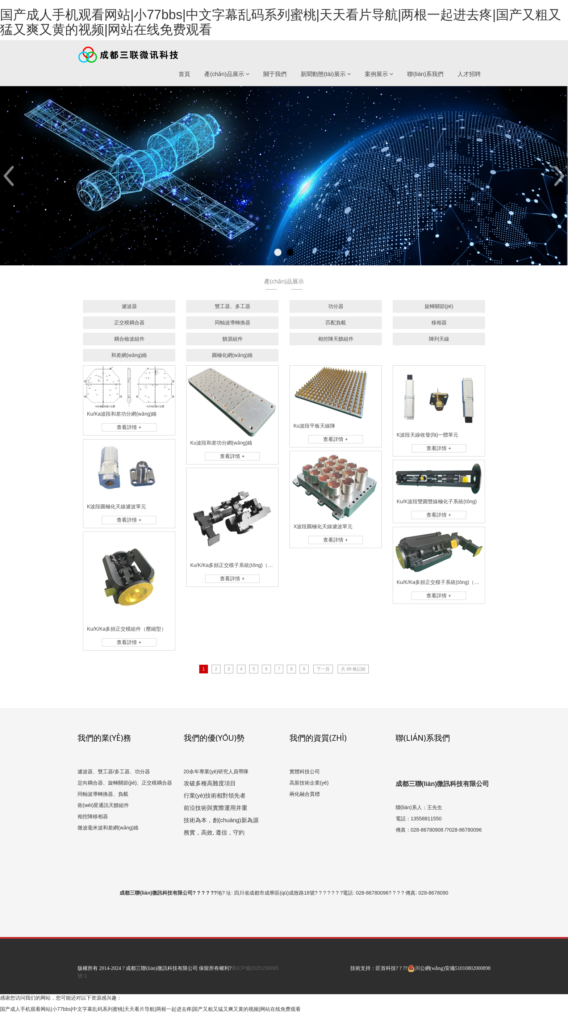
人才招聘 (469, 74)
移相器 (439, 326)
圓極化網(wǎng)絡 (232, 358)
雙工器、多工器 (232, 309)
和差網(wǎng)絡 (129, 358)
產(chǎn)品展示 (226, 74)
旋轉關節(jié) (439, 309)
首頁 (184, 74)
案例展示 (379, 74)
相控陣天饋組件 (336, 342)
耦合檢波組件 (129, 342)
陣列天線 (439, 342)
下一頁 (323, 669)
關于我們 (275, 74)
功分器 (335, 309)
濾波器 (129, 309)
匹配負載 (336, 326)
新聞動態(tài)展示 (326, 74)
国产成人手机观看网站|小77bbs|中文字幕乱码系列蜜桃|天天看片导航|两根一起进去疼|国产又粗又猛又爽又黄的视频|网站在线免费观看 (280, 22)
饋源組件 (232, 342)
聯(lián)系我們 (425, 74)
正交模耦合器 (129, 326)
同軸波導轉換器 (232, 326)
